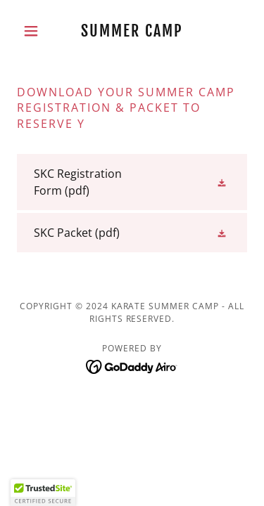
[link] (132, 31)
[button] (34, 31)
